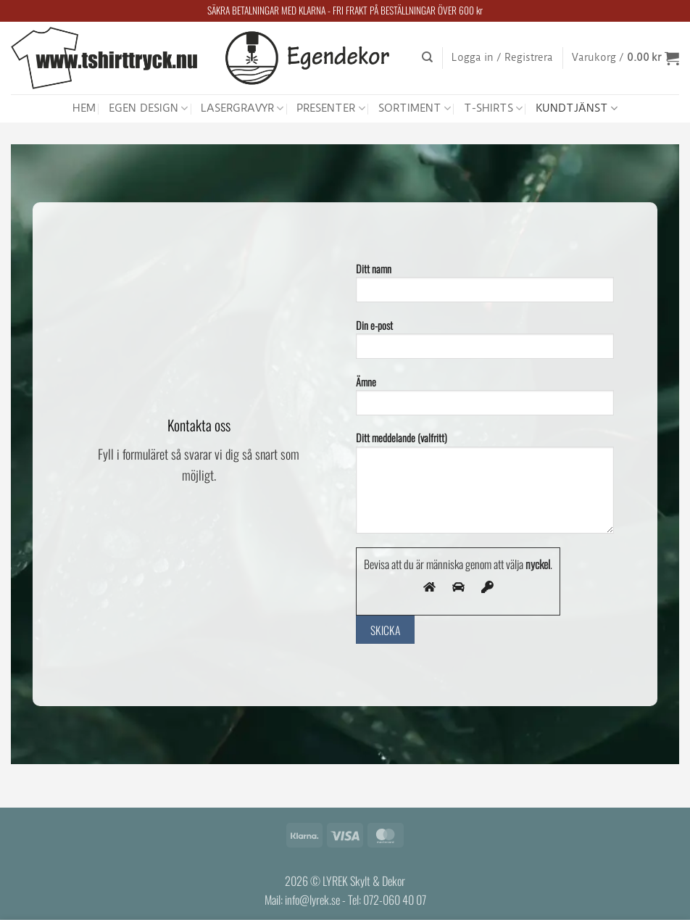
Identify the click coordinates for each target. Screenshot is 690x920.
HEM (84, 108)
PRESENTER (330, 108)
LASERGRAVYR (242, 108)
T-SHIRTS (493, 108)
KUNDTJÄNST (577, 108)
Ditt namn (485, 286)
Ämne (485, 400)
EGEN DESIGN (148, 108)
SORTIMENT (414, 108)
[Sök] (427, 57)
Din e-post (485, 343)
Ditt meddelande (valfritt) (485, 486)
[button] (502, 58)
